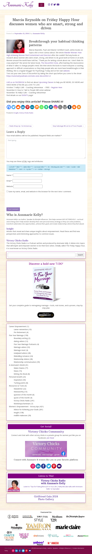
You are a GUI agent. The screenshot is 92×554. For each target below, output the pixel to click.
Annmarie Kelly (39, 33)
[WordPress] (65, 107)
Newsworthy (19, 392)
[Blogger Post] (60, 107)
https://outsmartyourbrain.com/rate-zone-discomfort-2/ (28, 76)
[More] (79, 107)
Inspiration (18, 380)
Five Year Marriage (16, 335)
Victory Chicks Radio (26, 113)
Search (80, 255)
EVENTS (25, 95)
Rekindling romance (21, 356)
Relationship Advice (21, 359)
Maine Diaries (19, 368)
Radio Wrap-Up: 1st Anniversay (21, 126)
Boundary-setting (21, 338)
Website (9, 186)
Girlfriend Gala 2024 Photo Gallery (46, 498)
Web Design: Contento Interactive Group (17, 548)
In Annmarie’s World (17, 365)
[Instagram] (55, 107)
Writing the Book (20, 374)
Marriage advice (20, 347)
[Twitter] (13, 107)
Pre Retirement (20, 332)
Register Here (56, 87)
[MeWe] (32, 107)
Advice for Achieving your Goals (26, 409)
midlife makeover (20, 415)
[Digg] (51, 107)
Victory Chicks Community (46, 431)
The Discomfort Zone (49, 63)
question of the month (23, 395)
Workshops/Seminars (22, 403)
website (66, 71)
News (16, 371)
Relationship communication (25, 362)
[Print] (74, 107)
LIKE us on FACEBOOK (15, 82)
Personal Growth (15, 377)
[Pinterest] (27, 107)
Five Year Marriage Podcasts (25, 344)
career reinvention (21, 329)
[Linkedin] (23, 107)
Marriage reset (19, 350)
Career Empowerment (17, 326)
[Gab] (46, 107)
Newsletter (18, 389)
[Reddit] (18, 107)
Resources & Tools (16, 386)
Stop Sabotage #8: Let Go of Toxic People (67, 126)
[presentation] (24, 200)
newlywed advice (20, 353)
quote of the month (22, 398)
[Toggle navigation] (41, 5)
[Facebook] (9, 107)
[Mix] (37, 107)
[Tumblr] (69, 107)
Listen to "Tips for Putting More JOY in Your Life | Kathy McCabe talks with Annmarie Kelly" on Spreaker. (53, 488)
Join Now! (50, 438)
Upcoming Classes (46, 82)
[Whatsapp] (41, 107)
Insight (16, 113)
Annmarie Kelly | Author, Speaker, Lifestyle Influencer (53, 548)
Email (9, 181)
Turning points (19, 383)
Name (9, 175)
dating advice (19, 341)
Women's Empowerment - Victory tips (24, 406)
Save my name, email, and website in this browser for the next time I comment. (40, 191)
